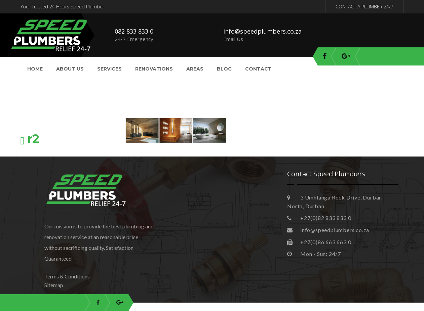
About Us (70, 69)
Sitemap (53, 285)
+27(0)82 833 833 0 (319, 218)
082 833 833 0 (134, 31)
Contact (258, 69)
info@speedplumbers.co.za (262, 31)
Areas (194, 69)
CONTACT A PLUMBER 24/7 (364, 6)
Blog (224, 69)
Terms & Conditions (67, 276)
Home (35, 69)
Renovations (154, 69)
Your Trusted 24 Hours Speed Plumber (62, 6)
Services (109, 69)
